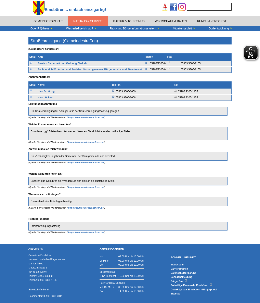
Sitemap (175, 293)
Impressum (177, 264)
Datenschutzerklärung (183, 273)
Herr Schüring (46, 91)
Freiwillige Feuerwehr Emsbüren (191, 285)
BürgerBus (179, 281)
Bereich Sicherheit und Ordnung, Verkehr (63, 63)
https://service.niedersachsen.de (86, 117)
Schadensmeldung (181, 277)
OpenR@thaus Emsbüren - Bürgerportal (194, 289)
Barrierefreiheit (179, 268)
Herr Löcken (45, 97)
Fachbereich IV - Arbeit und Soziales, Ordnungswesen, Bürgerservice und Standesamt (90, 69)
